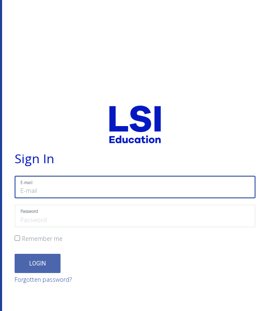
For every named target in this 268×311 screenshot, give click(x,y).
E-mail (26, 182)
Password (29, 211)
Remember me (42, 239)
